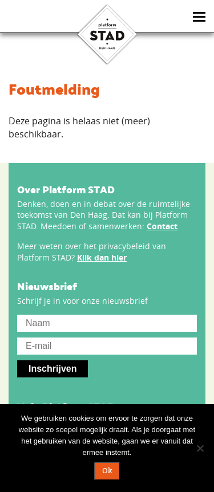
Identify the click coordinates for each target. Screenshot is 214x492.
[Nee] (199, 448)
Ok (107, 470)
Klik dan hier (102, 257)
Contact (162, 226)
